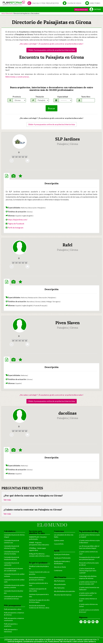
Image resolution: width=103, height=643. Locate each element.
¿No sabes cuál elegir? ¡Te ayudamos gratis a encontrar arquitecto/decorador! (51, 44)
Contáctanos (58, 570)
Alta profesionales (81, 10)
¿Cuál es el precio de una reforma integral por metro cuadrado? (87, 571)
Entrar (95, 9)
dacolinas (67, 413)
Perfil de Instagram (15, 227)
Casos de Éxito (59, 544)
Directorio (92, 3)
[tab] (7, 176)
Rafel (67, 244)
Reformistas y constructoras (17, 77)
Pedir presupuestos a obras (12, 609)
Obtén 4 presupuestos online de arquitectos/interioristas (51, 50)
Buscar (51, 108)
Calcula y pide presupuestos (43, 3)
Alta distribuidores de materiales (64, 591)
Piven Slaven (67, 322)
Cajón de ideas (72, 3)
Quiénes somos (59, 540)
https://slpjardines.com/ (17, 219)
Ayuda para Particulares (62, 554)
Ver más (7, 499)
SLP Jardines (67, 139)
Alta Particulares (59, 581)
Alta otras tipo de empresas (63, 595)
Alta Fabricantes (59, 588)
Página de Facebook (16, 223)
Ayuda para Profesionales (62, 558)
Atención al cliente (60, 567)
